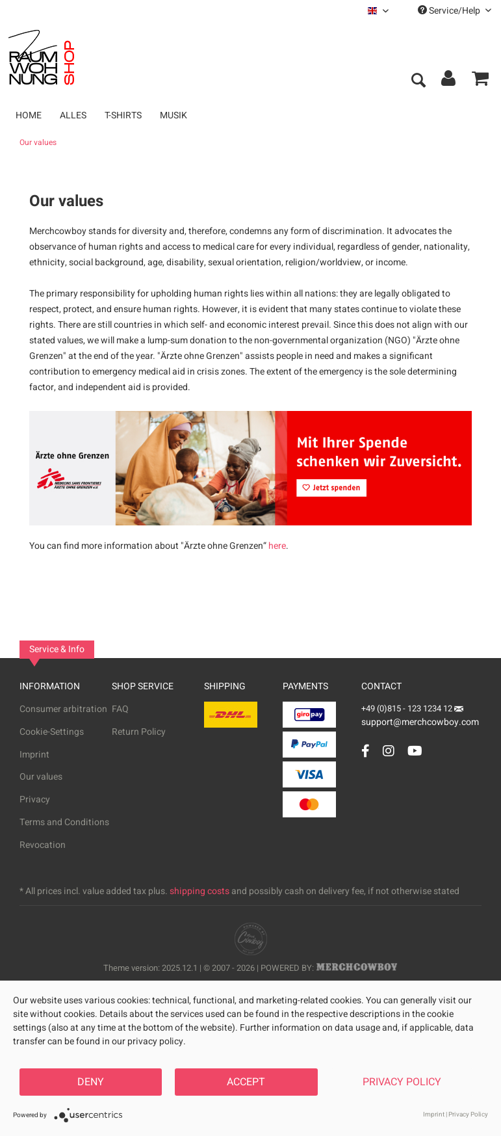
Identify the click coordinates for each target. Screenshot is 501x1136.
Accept (246, 1082)
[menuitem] (378, 11)
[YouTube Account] (414, 751)
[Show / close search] (418, 81)
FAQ (120, 709)
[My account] (449, 81)
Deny (90, 1082)
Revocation (42, 845)
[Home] (28, 115)
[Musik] (173, 115)
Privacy (34, 799)
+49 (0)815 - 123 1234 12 (407, 708)
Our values (40, 777)
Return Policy (139, 732)
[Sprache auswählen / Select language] (378, 11)
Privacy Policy (402, 1082)
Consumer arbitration (63, 709)
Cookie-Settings (51, 732)
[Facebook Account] (365, 751)
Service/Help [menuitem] (454, 11)
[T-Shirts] (123, 115)
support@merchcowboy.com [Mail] (420, 717)
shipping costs (199, 891)
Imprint (34, 754)
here (277, 546)
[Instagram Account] (388, 751)
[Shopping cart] (480, 81)
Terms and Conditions (64, 822)
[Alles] (73, 115)
